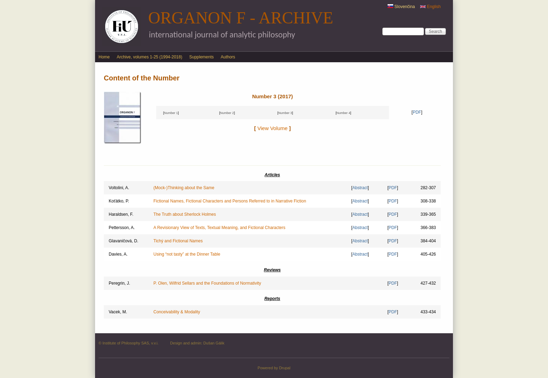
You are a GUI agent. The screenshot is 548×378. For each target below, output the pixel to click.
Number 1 (171, 113)
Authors (228, 57)
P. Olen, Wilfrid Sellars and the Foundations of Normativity (207, 283)
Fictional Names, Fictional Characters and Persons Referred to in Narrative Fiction (229, 201)
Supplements (201, 57)
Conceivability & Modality (176, 311)
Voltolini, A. (119, 187)
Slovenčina (401, 6)
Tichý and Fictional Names (178, 240)
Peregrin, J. (119, 283)
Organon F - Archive (240, 17)
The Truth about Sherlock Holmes (184, 214)
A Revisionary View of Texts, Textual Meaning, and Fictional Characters (219, 227)
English (430, 6)
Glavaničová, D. (123, 240)
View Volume (273, 128)
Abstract (360, 187)
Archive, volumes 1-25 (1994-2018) (149, 57)
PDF (417, 112)
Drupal (284, 368)
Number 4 (344, 113)
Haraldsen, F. (121, 214)
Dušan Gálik (213, 343)
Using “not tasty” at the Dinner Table (186, 254)
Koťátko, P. (119, 201)
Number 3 (285, 113)
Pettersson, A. (122, 227)
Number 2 (227, 113)
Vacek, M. (118, 311)
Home (104, 57)
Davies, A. (118, 254)
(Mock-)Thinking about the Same (183, 187)
